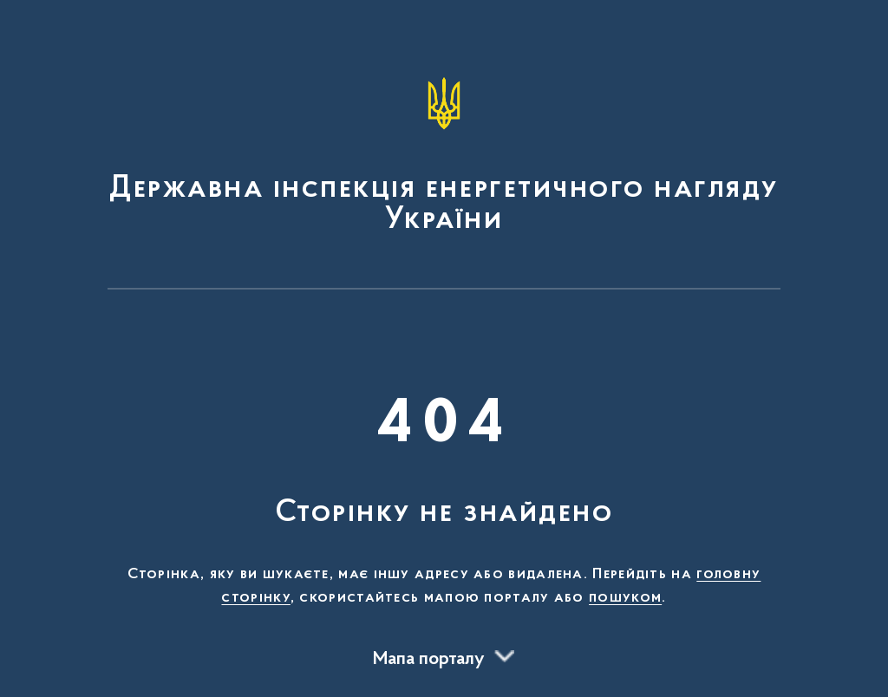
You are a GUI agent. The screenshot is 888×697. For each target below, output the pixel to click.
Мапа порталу (429, 659)
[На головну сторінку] (444, 152)
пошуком (625, 598)
